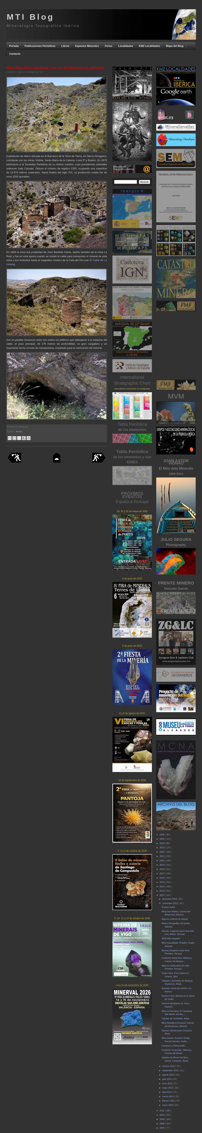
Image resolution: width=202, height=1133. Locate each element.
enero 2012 (168, 1105)
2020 (162, 860)
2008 (162, 1123)
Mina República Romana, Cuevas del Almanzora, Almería (54, 68)
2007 (162, 1128)
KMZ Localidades (149, 45)
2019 (162, 865)
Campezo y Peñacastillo (173, 1045)
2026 (162, 834)
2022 (162, 852)
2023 (162, 847)
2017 (162, 873)
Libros (65, 45)
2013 (162, 891)
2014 (162, 886)
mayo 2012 (167, 1088)
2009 (162, 1119)
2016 (162, 878)
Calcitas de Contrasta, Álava (175, 1018)
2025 (162, 839)
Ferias (108, 45)
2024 (162, 843)
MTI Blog (30, 16)
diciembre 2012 (170, 899)
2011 (162, 1110)
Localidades (125, 45)
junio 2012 (167, 1083)
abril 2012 (167, 1092)
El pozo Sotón (168, 907)
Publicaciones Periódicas (39, 45)
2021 (162, 856)
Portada (14, 45)
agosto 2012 (168, 1075)
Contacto (14, 53)
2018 (162, 869)
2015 (162, 882)
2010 (162, 1115)
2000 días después (171, 938)
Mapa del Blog (174, 45)
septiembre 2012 (170, 1070)
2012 (162, 895)
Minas (19, 431)
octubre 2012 (168, 1066)
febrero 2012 (168, 1101)
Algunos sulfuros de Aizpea (175, 919)
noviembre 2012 (170, 903)
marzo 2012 (168, 1096)
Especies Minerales (87, 45)
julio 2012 (167, 1079)
